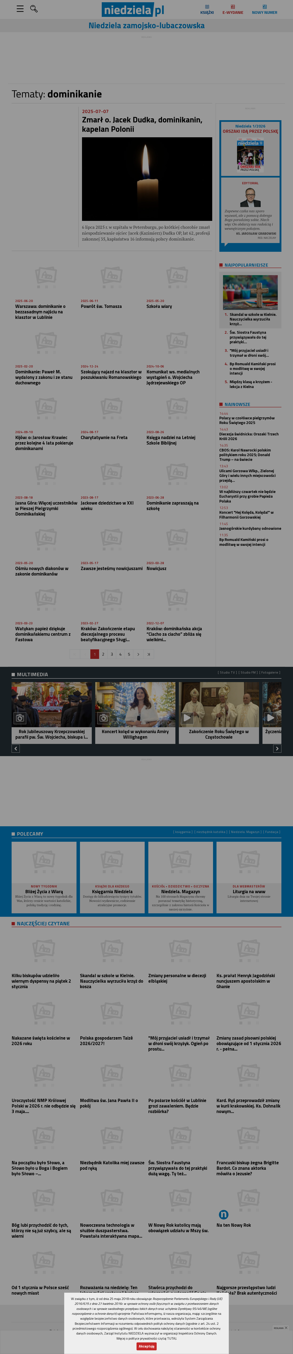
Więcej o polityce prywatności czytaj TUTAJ (146, 1338)
